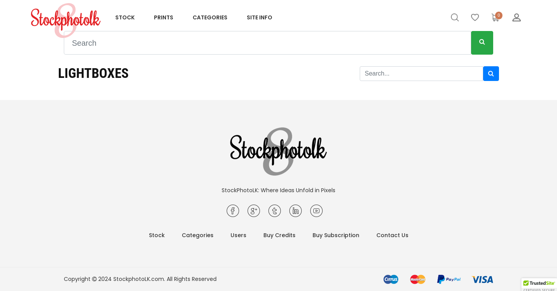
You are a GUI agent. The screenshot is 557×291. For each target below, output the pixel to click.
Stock (125, 17)
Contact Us (392, 235)
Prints (163, 17)
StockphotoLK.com (138, 279)
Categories (210, 17)
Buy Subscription (336, 235)
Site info (259, 17)
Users (238, 235)
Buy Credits (279, 235)
